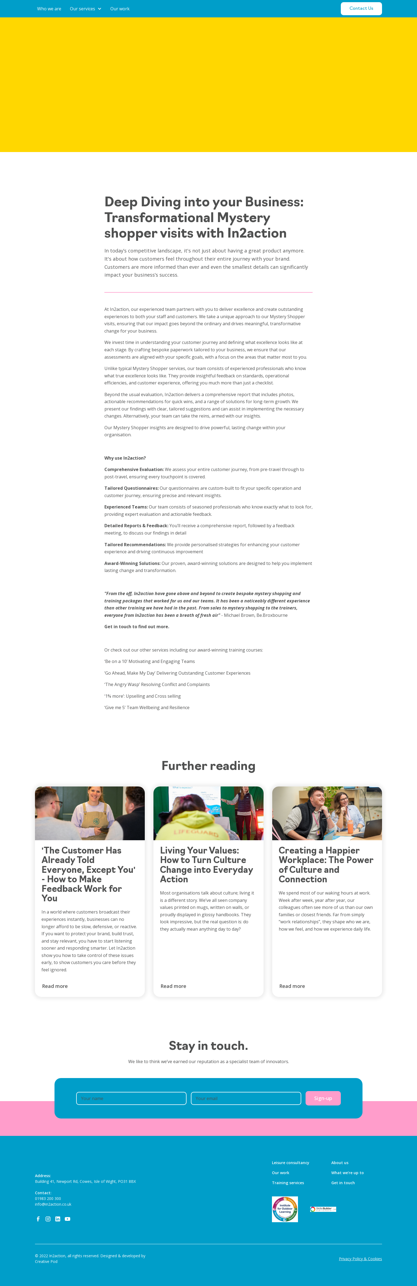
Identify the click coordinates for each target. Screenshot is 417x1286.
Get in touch (343, 1182)
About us (339, 1162)
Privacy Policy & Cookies (360, 1258)
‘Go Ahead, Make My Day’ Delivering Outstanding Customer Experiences (178, 673)
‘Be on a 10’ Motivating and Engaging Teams (149, 661)
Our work (280, 1172)
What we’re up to (347, 1172)
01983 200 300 (48, 1198)
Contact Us (361, 9)
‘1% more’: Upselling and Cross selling (143, 696)
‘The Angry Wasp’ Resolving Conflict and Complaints (157, 684)
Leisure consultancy (290, 1162)
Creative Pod (46, 1261)
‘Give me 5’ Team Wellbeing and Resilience (147, 707)
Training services (288, 1182)
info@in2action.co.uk (53, 1204)
